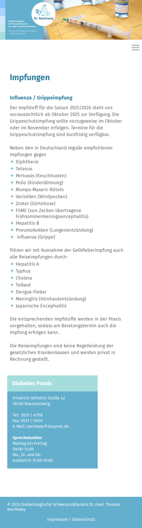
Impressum (57, 514)
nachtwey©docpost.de (47, 421)
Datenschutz (83, 514)
